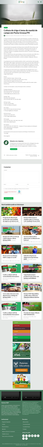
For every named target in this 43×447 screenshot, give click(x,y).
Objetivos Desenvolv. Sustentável (8, 431)
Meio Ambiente (10, 267)
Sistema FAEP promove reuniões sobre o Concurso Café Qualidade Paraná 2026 (31, 220)
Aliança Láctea (25, 421)
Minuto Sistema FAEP (31, 285)
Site (28, 184)
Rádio (4, 248)
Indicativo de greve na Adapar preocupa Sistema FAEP (31, 257)
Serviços (5, 27)
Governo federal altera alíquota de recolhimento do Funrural (32, 238)
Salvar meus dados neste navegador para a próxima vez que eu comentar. (17, 188)
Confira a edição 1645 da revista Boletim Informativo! (11, 275)
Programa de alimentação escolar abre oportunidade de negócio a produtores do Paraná (11, 220)
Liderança (5, 267)
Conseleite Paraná (26, 426)
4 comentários (13, 240)
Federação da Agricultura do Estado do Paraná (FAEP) (9, 408)
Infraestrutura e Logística (33, 267)
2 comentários (15, 297)
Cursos (14, 266)
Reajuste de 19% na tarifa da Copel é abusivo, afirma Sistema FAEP (10, 238)
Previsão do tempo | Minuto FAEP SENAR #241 (32, 313)
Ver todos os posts (13, 149)
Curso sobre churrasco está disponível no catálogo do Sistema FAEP (11, 295)
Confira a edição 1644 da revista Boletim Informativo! (11, 313)
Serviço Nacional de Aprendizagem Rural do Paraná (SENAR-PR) (10, 410)
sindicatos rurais (8, 411)
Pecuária (12, 229)
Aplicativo (4, 429)
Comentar (25, 35)
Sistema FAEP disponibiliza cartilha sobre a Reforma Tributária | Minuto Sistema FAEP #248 (31, 296)
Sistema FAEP (3, 407)
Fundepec (25, 429)
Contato (3, 424)
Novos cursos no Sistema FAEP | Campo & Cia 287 (10, 256)
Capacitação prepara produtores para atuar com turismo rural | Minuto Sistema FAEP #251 (31, 277)
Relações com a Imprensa (9, 35)
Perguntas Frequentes (6, 421)
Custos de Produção (6, 229)
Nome (5, 184)
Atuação (10, 266)
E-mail (17, 184)
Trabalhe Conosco (5, 433)
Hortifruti (26, 267)
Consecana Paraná (26, 424)
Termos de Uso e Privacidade (7, 436)
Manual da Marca (5, 426)
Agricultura (5, 266)
